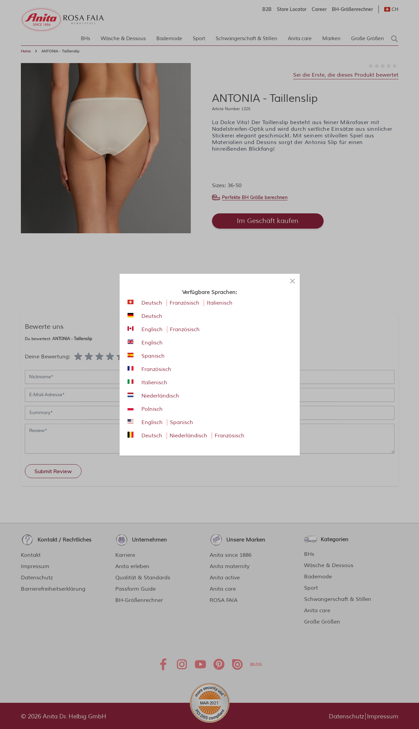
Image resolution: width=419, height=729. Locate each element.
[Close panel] (292, 281)
